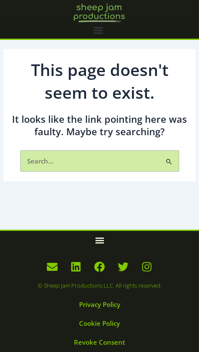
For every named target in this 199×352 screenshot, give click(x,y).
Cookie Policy (99, 323)
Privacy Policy (99, 304)
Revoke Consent (99, 342)
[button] (98, 30)
